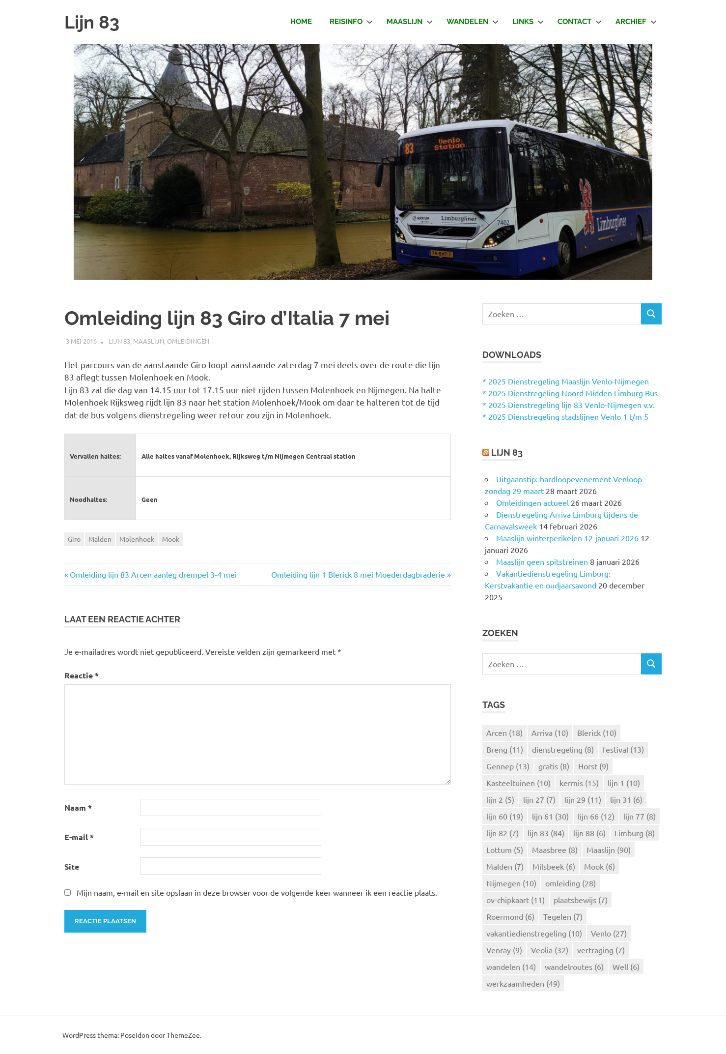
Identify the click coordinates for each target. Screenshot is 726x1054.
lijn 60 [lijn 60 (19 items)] (504, 816)
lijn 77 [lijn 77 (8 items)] (639, 816)
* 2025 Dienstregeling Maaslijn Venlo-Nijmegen (565, 381)
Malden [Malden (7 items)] (505, 866)
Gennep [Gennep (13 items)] (508, 766)
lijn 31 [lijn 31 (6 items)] (626, 799)
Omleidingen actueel (532, 502)
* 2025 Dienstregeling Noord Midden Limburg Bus (570, 393)
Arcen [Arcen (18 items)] (504, 732)
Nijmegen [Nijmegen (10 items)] (511, 883)
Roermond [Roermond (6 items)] (510, 916)
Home (301, 21)
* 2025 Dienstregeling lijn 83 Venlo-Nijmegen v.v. (568, 405)
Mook (170, 538)
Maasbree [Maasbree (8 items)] (555, 849)
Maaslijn (410, 21)
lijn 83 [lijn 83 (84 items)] (546, 833)
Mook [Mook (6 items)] (599, 866)
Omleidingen (188, 341)
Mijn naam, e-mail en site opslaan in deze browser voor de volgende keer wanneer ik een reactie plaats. (257, 892)
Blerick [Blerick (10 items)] (596, 732)
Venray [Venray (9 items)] (504, 950)
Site (71, 866)
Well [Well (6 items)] (626, 966)
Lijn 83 (93, 22)
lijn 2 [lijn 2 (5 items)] (500, 799)
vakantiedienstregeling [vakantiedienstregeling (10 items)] (534, 933)
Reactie (81, 675)
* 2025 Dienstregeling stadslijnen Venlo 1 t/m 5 (565, 416)
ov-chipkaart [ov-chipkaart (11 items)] (515, 900)
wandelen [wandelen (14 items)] (511, 966)
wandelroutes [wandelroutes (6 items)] (574, 966)
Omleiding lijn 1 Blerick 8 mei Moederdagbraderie (358, 574)
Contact (580, 21)
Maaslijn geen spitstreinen (542, 561)
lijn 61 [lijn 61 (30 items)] (550, 816)
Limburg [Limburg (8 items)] (634, 833)
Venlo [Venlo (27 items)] (609, 933)
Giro (74, 538)
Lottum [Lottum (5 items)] (504, 849)
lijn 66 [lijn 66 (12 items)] (596, 816)
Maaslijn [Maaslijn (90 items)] (608, 849)
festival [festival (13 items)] (623, 749)
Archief (636, 21)
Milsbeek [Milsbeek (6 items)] (553, 866)
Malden (100, 538)
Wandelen (473, 21)
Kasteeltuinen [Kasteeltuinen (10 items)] (518, 783)
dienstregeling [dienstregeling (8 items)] (563, 749)
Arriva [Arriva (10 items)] (549, 732)
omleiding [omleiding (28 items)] (570, 883)
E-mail (79, 837)
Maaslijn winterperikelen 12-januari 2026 (567, 538)
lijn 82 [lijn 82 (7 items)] (502, 833)
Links (528, 21)
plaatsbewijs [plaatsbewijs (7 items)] (581, 900)
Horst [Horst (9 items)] (593, 766)
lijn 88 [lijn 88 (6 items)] (589, 833)
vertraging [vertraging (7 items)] (601, 950)
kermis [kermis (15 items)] (579, 783)
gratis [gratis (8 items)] (553, 766)
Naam (78, 807)
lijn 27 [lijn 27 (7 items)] (539, 799)
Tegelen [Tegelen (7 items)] (563, 916)
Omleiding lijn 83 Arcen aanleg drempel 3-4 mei (153, 574)
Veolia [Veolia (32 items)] (549, 950)
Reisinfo (351, 21)
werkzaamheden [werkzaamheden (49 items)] (523, 983)
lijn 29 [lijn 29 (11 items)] (582, 799)
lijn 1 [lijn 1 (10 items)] (624, 783)
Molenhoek (136, 538)
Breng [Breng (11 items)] (504, 749)
